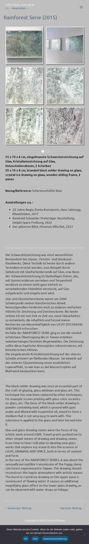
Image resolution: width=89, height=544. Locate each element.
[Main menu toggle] (81, 7)
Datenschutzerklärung (55, 538)
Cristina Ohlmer (19, 4)
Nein (35, 538)
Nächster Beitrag (72, 508)
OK (25, 538)
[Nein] (84, 534)
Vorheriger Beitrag (17, 508)
